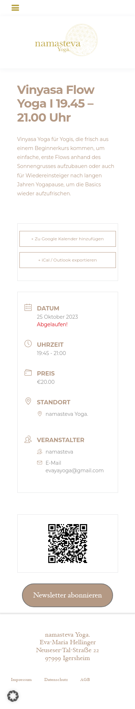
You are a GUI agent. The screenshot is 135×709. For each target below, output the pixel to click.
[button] (13, 696)
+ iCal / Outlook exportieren (67, 260)
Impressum (21, 679)
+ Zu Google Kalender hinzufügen (67, 238)
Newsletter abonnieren (67, 595)
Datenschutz (56, 679)
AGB (85, 679)
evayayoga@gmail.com (75, 470)
